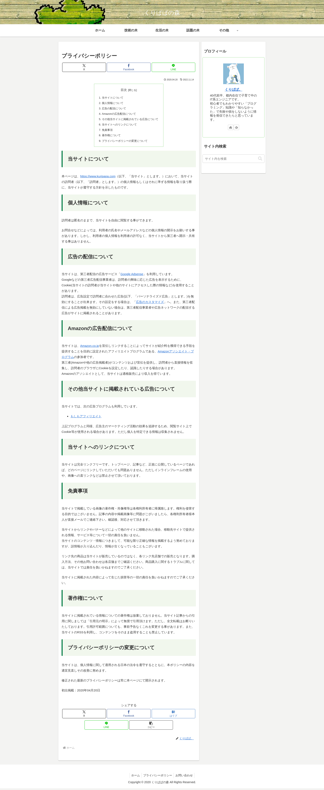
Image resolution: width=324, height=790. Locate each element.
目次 (124, 90)
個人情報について (111, 103)
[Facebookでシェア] (128, 67)
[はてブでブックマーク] (173, 715)
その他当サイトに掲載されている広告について (130, 120)
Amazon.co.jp (89, 347)
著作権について (110, 136)
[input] (233, 158)
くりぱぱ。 (233, 89)
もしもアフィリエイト (85, 418)
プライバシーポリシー (157, 777)
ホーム (134, 777)
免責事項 (105, 131)
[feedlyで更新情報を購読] (236, 127)
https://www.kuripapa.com (98, 178)
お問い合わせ (185, 777)
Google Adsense (131, 275)
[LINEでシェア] (173, 67)
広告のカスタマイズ (150, 303)
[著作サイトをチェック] (230, 127)
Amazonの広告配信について (118, 114)
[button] (151, 726)
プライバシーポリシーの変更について (124, 142)
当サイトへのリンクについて (118, 125)
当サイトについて (111, 97)
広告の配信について (113, 108)
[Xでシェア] (84, 67)
